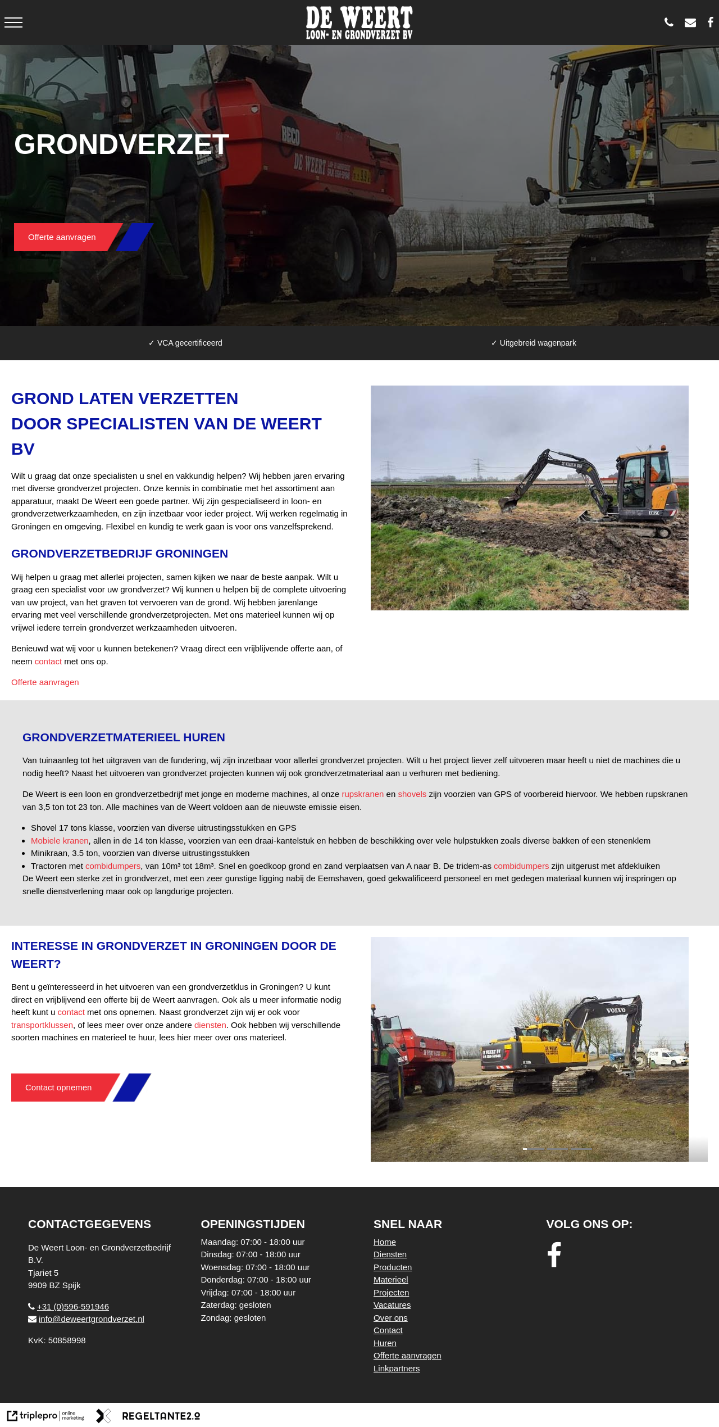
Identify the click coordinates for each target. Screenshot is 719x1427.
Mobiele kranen (60, 840)
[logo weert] (359, 22)
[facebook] (557, 1256)
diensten (210, 1025)
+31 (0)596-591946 (68, 1306)
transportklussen (42, 1025)
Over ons (391, 1317)
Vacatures (392, 1305)
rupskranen (363, 794)
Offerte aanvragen (62, 237)
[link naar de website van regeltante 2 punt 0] (148, 1417)
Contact (388, 1330)
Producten (393, 1267)
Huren (385, 1343)
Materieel (391, 1279)
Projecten (391, 1292)
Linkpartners (397, 1368)
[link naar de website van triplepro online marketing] (46, 1417)
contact (48, 661)
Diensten (390, 1254)
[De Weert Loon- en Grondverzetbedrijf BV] (713, 22)
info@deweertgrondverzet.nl (86, 1319)
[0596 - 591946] (672, 22)
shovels (412, 794)
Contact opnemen (58, 1087)
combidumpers (112, 866)
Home (385, 1242)
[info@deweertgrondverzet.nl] (693, 22)
